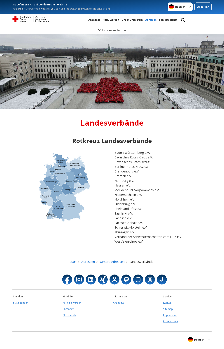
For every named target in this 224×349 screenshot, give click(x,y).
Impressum (170, 315)
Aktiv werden (111, 20)
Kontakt (167, 302)
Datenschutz (170, 321)
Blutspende (69, 315)
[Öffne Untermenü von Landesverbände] (112, 30)
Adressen (151, 20)
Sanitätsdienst (168, 20)
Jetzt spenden (20, 302)
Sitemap (168, 309)
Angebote (94, 20)
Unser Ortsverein (132, 20)
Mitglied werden (72, 302)
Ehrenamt (68, 309)
